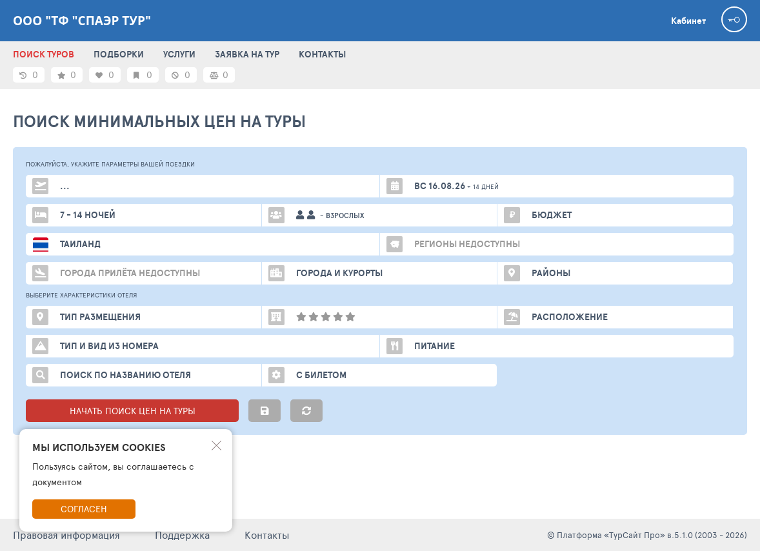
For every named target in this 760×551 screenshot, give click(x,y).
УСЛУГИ (179, 54)
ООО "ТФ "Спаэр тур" (82, 20)
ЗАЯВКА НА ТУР (247, 54)
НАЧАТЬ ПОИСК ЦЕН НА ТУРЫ (132, 411)
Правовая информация (66, 534)
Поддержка (182, 534)
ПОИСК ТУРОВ (43, 54)
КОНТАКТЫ (322, 54)
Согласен (84, 509)
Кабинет (688, 20)
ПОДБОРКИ (119, 54)
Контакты (267, 534)
